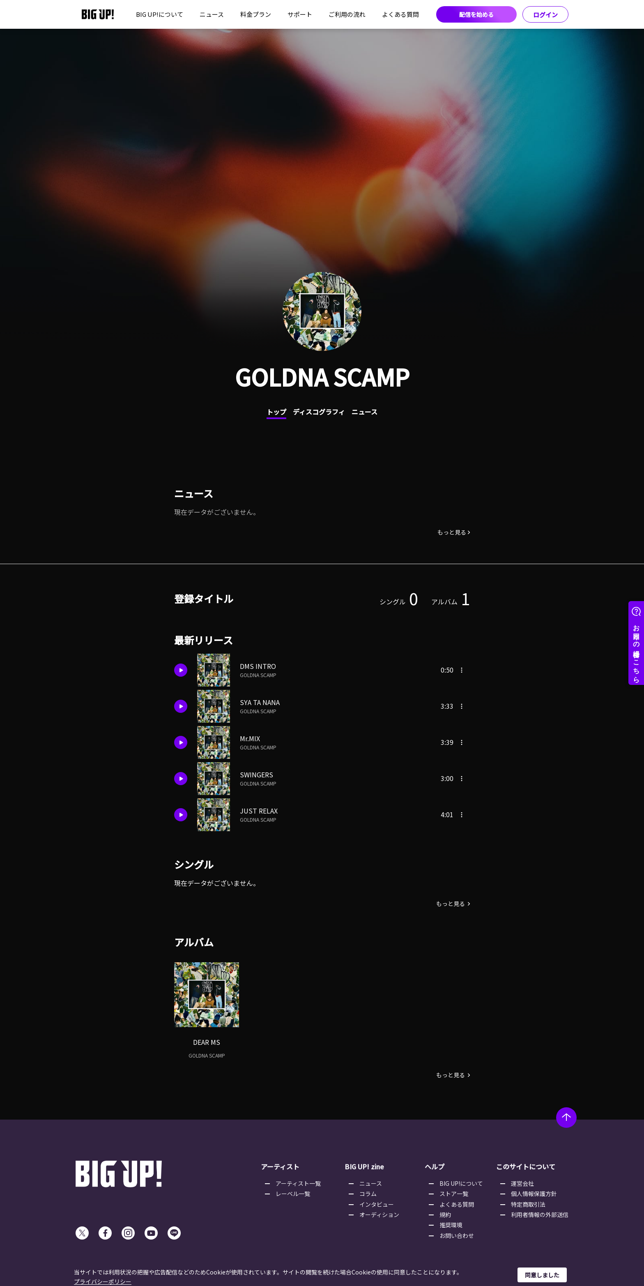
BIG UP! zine (364, 1166)
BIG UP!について (159, 14)
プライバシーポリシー (102, 1281)
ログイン (545, 14)
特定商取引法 (528, 1204)
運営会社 (522, 1183)
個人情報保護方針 (534, 1193)
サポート (300, 14)
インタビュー (376, 1204)
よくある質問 (400, 14)
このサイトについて (525, 1166)
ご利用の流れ (347, 14)
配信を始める (476, 14)
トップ (276, 412)
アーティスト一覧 (298, 1183)
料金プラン (255, 14)
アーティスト (280, 1166)
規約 (445, 1214)
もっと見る (451, 532)
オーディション (379, 1214)
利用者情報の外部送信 (539, 1214)
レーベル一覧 (293, 1193)
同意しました (542, 1275)
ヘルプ (434, 1166)
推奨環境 (450, 1225)
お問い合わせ (456, 1235)
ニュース (212, 14)
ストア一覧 (453, 1193)
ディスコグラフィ (319, 412)
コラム (368, 1193)
